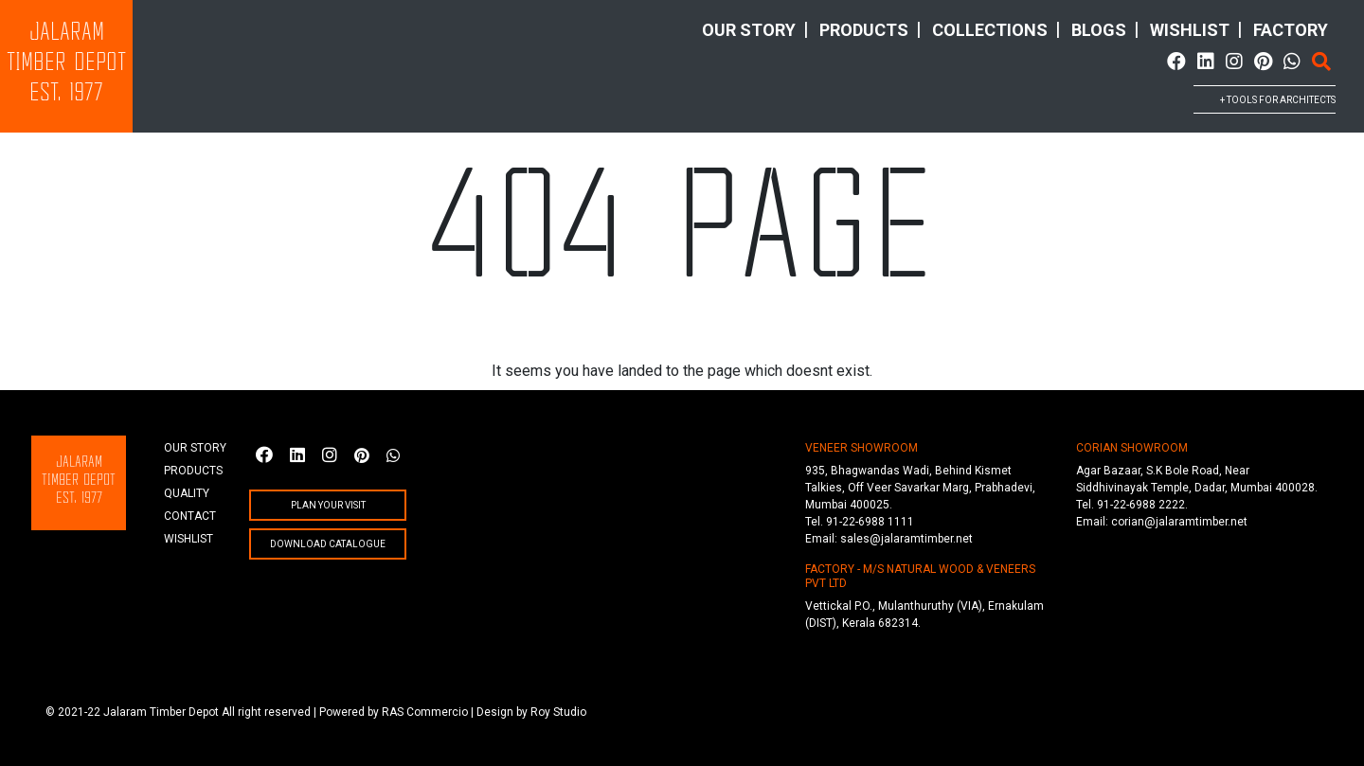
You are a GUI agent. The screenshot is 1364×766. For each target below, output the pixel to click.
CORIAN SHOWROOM (1132, 447)
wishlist (1189, 30)
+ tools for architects (1278, 100)
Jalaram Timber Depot (161, 712)
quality (186, 493)
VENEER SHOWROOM (861, 447)
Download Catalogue (328, 544)
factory (1290, 30)
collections (990, 30)
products (863, 30)
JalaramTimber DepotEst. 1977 (66, 64)
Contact (190, 516)
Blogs (1098, 30)
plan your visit (328, 505)
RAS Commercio (425, 712)
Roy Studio (558, 712)
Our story (749, 30)
